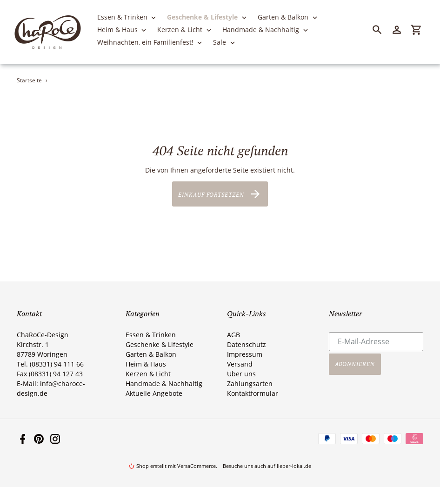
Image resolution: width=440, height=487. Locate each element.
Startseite (29, 80)
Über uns (241, 373)
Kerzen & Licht (148, 373)
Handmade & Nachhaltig (164, 383)
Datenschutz (246, 344)
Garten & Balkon (151, 354)
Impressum (244, 354)
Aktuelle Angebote (154, 393)
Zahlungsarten (250, 383)
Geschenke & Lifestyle (159, 344)
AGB (233, 334)
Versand (240, 364)
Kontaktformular (252, 393)
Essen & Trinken (151, 334)
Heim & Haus (146, 364)
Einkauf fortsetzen (220, 193)
